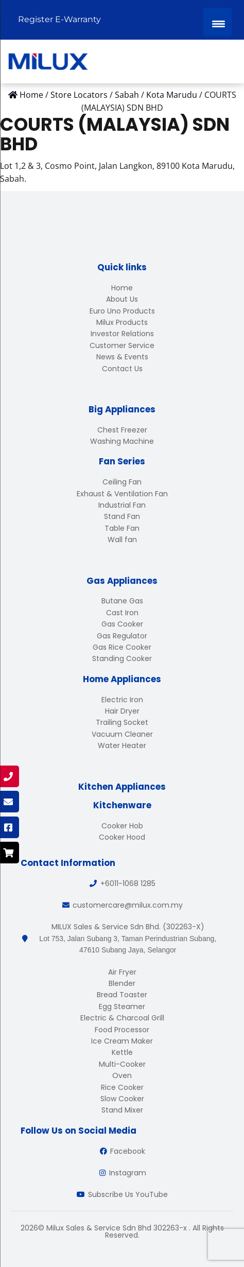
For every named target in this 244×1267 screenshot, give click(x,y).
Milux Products (122, 322)
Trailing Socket (122, 722)
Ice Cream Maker (122, 1041)
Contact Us (122, 368)
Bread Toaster (122, 995)
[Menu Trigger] (217, 22)
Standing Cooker (122, 658)
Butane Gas (122, 601)
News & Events (122, 357)
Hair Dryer (122, 711)
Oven (122, 1075)
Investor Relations (122, 333)
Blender (122, 983)
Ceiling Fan (122, 482)
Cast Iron (122, 613)
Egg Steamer (122, 1006)
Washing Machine (122, 441)
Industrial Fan (122, 505)
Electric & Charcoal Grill (122, 1018)
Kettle (122, 1052)
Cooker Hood (122, 837)
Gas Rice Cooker (122, 647)
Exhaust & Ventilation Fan (122, 494)
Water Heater (122, 745)
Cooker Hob (122, 826)
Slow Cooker (122, 1099)
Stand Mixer (122, 1110)
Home (122, 288)
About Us (122, 299)
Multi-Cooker (122, 1064)
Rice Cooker (122, 1087)
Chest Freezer (122, 430)
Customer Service (122, 345)
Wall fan (122, 539)
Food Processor (122, 1030)
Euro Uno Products (122, 311)
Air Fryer (122, 972)
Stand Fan (122, 516)
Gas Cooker (122, 624)
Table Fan (122, 528)
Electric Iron (122, 700)
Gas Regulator (122, 636)
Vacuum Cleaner (122, 734)
